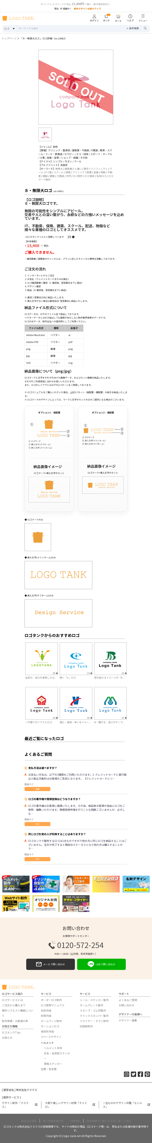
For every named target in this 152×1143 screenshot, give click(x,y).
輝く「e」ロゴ (68, 677)
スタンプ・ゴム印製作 (93, 1010)
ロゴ (37, 824)
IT (46, 172)
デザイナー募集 (128, 1020)
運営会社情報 (29, 1121)
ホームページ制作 (51, 1021)
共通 (37, 789)
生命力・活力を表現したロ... (40, 677)
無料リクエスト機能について (17, 1013)
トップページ (9, 38)
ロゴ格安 (90, 176)
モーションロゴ (50, 1026)
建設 (45, 176)
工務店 (60, 176)
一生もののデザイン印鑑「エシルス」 (126, 1104)
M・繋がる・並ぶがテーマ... (109, 722)
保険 (68, 172)
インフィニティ (99, 168)
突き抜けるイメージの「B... (109, 677)
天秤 (68, 176)
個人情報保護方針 (53, 1121)
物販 (103, 172)
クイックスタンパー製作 (94, 1016)
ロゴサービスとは (12, 1000)
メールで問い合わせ (50, 964)
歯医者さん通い (73, 168)
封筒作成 (46, 1016)
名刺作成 (46, 1010)
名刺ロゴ (101, 176)
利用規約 (75, 1121)
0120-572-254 (76, 945)
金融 (96, 172)
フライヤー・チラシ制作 (94, 1021)
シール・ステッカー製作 (94, 1000)
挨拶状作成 (47, 1031)
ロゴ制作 (78, 176)
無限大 (59, 168)
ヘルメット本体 (53, 1048)
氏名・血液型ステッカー (57, 1055)
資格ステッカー (53, 1064)
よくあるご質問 (128, 1000)
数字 (86, 168)
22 (124, 673)
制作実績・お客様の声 (15, 1021)
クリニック (78, 172)
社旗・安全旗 (49, 1069)
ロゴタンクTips (11, 1032)
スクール (58, 172)
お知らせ (7, 1038)
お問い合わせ (126, 1005)
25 (124, 717)
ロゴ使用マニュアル (52, 1005)
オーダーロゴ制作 (51, 1000)
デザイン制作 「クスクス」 (19, 1104)
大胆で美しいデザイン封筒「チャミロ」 (70, 1104)
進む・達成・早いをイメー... (75, 722)
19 (71, 236)
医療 (89, 172)
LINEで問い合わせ (101, 964)
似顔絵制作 (86, 1026)
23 (89, 673)
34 (55, 717)
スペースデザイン (51, 1037)
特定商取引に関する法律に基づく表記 (108, 1121)
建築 (52, 176)
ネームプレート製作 (91, 1005)
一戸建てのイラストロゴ (38, 722)
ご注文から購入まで (13, 1005)
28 (55, 673)
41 (89, 717)
